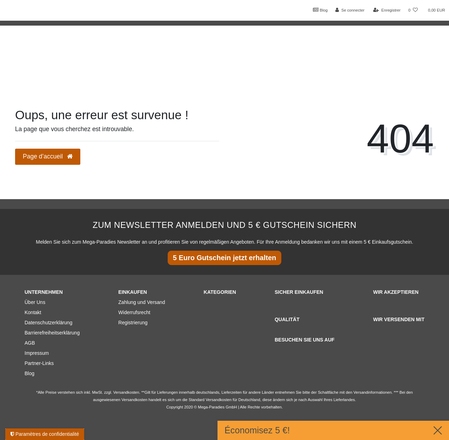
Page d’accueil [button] (48, 156)
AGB (30, 343)
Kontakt (33, 312)
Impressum (37, 353)
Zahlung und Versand (141, 302)
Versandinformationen (373, 392)
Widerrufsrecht (134, 312)
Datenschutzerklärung (48, 322)
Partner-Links (39, 363)
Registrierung (132, 322)
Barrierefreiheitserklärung (52, 333)
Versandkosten (219, 400)
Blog (320, 9)
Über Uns (35, 302)
